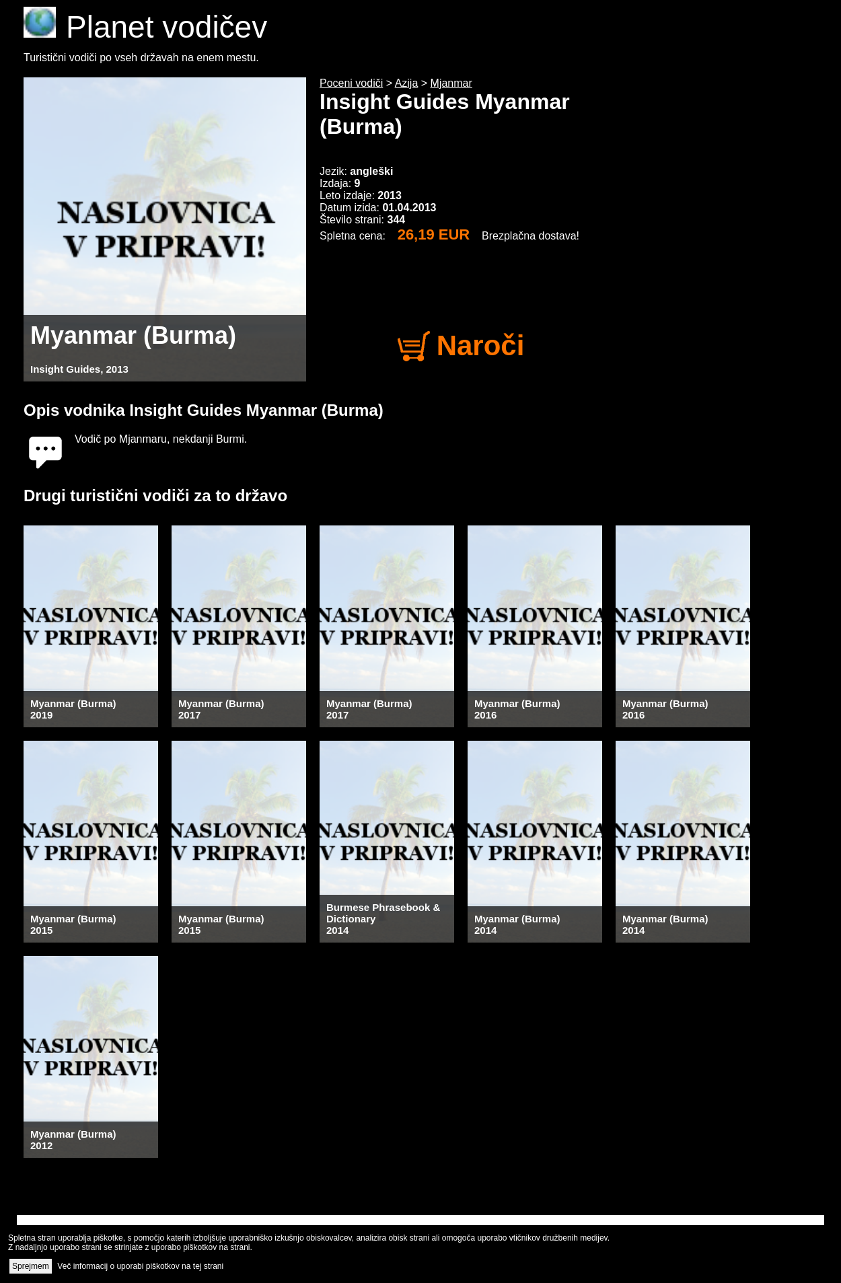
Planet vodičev (145, 26)
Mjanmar (451, 83)
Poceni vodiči (351, 83)
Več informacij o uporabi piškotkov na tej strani (140, 1266)
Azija (406, 83)
